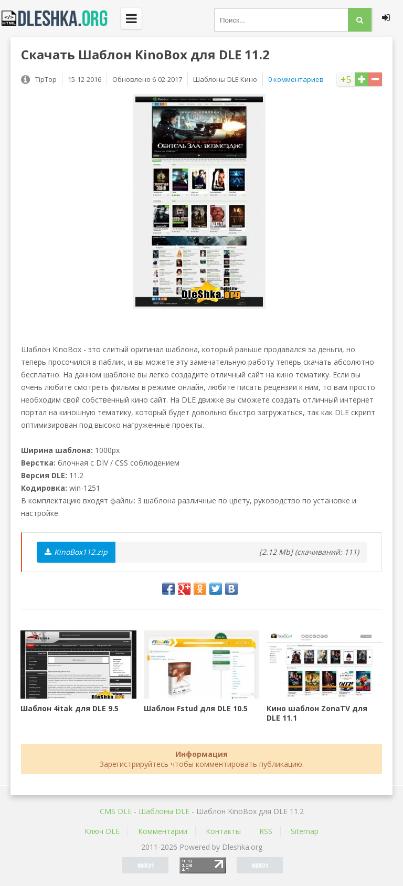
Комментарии (162, 831)
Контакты (223, 831)
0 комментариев (296, 79)
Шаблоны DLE (164, 811)
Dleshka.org (60, 18)
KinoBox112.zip (76, 552)
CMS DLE (116, 811)
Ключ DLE (102, 831)
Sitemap (305, 831)
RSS (265, 831)
